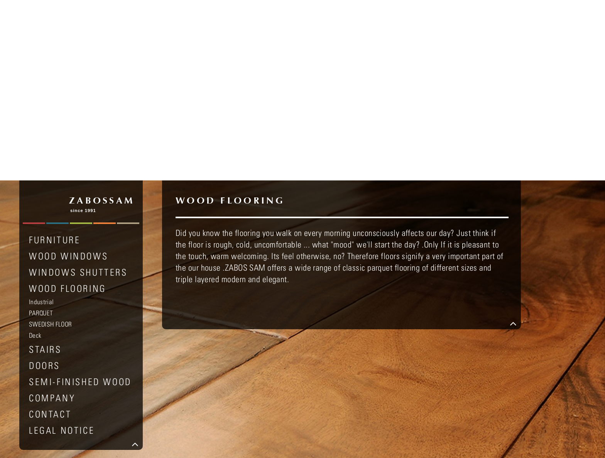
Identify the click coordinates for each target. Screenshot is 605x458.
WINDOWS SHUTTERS (78, 91)
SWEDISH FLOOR (50, 144)
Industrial (41, 121)
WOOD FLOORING (67, 108)
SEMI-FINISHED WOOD (80, 201)
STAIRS (45, 168)
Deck (35, 155)
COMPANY (52, 217)
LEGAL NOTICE (62, 249)
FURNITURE (54, 59)
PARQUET (41, 132)
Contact (50, 233)
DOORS (44, 185)
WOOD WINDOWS (68, 75)
